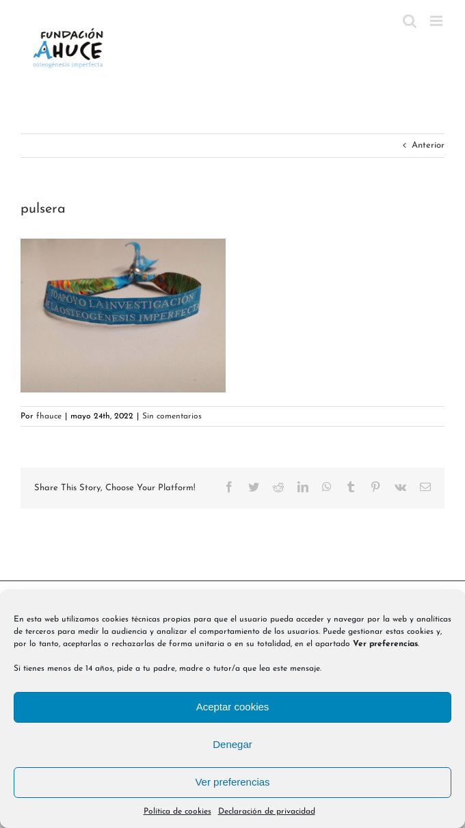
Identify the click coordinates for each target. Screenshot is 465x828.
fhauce (49, 416)
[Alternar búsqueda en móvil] (409, 21)
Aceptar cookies (232, 706)
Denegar (232, 744)
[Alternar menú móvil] (437, 21)
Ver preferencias (232, 782)
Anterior (428, 145)
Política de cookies (177, 811)
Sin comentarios (172, 416)
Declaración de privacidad (266, 811)
